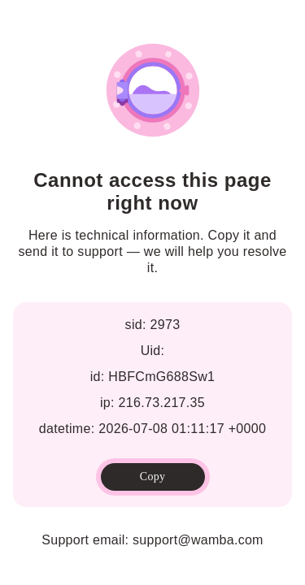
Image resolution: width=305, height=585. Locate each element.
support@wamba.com (198, 540)
